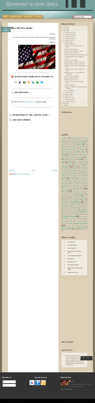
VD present (70, 221)
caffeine (80, 147)
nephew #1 (82, 194)
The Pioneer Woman (73, 265)
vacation (83, 219)
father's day (77, 162)
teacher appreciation (75, 212)
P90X (83, 199)
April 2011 (67, 96)
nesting (63, 196)
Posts (5, 381)
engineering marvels (67, 161)
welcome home (82, 225)
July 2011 (67, 42)
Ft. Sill (81, 166)
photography (77, 202)
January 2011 (68, 101)
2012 (64, 29)
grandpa (81, 171)
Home (33, 170)
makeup (80, 185)
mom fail (81, 191)
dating (67, 157)
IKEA (75, 180)
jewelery (67, 181)
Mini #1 (79, 189)
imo (79, 180)
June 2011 (68, 92)
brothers (63, 147)
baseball (82, 142)
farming (70, 162)
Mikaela (72, 381)
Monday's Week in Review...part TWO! (74, 62)
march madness (67, 186)
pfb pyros (69, 202)
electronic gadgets (73, 159)
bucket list (69, 147)
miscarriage (75, 191)
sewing (76, 209)
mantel (85, 185)
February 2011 (69, 99)
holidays (63, 178)
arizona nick (71, 141)
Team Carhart (84, 212)
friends (75, 167)
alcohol (75, 139)
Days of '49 (73, 157)
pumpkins (74, 206)
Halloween (83, 175)
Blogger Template (80, 400)
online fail (84, 197)
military (71, 189)
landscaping (65, 183)
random (63, 207)
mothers (68, 192)
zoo (86, 229)
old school (73, 197)
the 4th (64, 214)
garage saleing (67, 168)
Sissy (68, 211)
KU (80, 181)
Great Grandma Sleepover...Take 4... (74, 51)
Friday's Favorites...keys (70, 79)
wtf (79, 229)
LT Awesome (70, 185)
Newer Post (12, 170)
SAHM (62, 209)
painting (63, 201)
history (84, 176)
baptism (72, 142)
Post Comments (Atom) (24, 174)
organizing (63, 199)
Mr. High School (80, 192)
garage (85, 166)
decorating (80, 157)
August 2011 (68, 40)
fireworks (63, 164)
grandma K (74, 171)
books (76, 146)
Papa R (72, 201)
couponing (83, 154)
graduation (80, 170)
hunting (70, 180)
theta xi (80, 214)
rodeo (77, 207)
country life (77, 154)
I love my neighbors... (70, 85)
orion (70, 199)
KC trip (72, 181)
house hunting (83, 178)
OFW (67, 197)
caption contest (73, 149)
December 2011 (69, 32)
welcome (75, 225)
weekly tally (68, 225)
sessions (71, 209)
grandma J (67, 171)
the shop (75, 214)
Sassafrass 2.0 (72, 261)
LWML (76, 185)
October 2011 (68, 36)
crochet (70, 156)
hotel (70, 178)
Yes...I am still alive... (22, 28)
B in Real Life (71, 242)
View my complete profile (66, 389)
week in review (81, 223)
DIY (86, 157)
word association (81, 227)
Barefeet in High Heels (13, 400)
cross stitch (76, 156)
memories (84, 186)
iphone (62, 181)
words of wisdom (66, 229)
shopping (82, 209)
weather (64, 223)
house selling (64, 180)
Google (73, 170)
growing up (77, 175)
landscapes (84, 181)
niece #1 (72, 196)
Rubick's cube (83, 207)
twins (82, 218)
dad (82, 156)
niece (68, 196)
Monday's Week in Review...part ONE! (74, 64)
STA (63, 212)
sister (72, 211)
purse (79, 206)
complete (83, 152)
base (77, 142)
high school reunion (69, 176)
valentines (63, 221)
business (75, 147)
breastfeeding (83, 146)
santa (67, 209)
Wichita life (63, 227)
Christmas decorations (66, 151)
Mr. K (86, 192)
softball (81, 211)
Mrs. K (64, 194)
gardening (75, 168)
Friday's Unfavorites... (70, 44)
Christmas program (65, 152)
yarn (83, 229)
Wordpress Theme (67, 400)
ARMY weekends (80, 141)
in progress (83, 180)
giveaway (63, 170)
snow (76, 211)
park (85, 201)
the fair (69, 214)
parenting (79, 201)
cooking (63, 154)
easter (65, 159)
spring (86, 211)
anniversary (64, 141)
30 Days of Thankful (76, 137)
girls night (83, 168)
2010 (64, 103)
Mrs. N (69, 194)
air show (69, 139)
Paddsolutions (74, 400)
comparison (75, 152)
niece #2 (78, 196)
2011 (64, 30)
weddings (70, 223)
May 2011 (67, 94)
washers (81, 221)
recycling (68, 207)
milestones (63, 189)
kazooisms (71, 258)
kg (76, 181)
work (76, 229)
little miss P (80, 183)
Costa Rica (70, 154)
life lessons (73, 183)
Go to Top (86, 358)
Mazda (78, 186)
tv (78, 218)
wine (69, 227)
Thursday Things (68, 216)
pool (77, 204)
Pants (68, 201)
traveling (65, 218)
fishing (70, 164)
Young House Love (73, 272)
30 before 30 (64, 137)
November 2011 (69, 34)
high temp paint (79, 176)
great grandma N (73, 173)
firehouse (84, 162)
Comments (6, 385)
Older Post (54, 170)
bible (67, 144)
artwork (63, 142)
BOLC (71, 146)
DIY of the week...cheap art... (72, 76)
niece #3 (85, 196)
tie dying (81, 216)
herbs (62, 176)
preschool (68, 206)
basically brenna (72, 245)
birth (72, 144)
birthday (78, 144)
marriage (73, 186)
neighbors (75, 194)
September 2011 (69, 38)
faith (82, 161)
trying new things (72, 218)
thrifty (85, 214)
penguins (63, 202)
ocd (63, 197)
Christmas (82, 149)
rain (85, 206)
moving (73, 192)
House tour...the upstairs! (71, 60)
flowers (76, 164)
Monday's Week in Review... (71, 53)
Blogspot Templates (89, 400)
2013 (64, 27)
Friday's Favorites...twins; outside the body (75, 54)
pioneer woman (66, 204)
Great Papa (70, 175)
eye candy (76, 161)
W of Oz (76, 221)
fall (85, 161)
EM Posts (85, 159)
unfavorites (70, 219)
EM (80, 159)
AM (80, 139)
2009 (64, 105)
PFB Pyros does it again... (71, 49)
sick (86, 209)
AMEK (84, 139)
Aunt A (68, 142)
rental (73, 207)
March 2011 (68, 98)
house (75, 178)
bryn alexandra (72, 248)
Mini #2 (64, 191)
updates (77, 219)
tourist (86, 216)
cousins (63, 156)
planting (72, 204)
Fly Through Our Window (75, 255)
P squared (75, 199)
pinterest (85, 202)
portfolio (81, 204)
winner (73, 227)
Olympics (79, 197)
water (86, 221)
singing (64, 211)
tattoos (67, 212)
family (63, 162)
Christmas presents (80, 151)
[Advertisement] (68, 308)
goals (69, 170)
